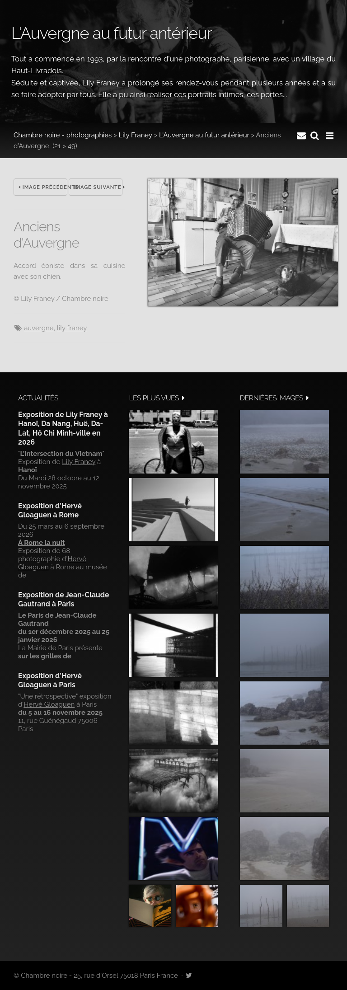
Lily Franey (135, 135)
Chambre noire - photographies (63, 135)
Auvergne (39, 328)
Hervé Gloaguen (49, 704)
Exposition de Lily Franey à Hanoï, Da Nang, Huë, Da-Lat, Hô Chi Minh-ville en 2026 (63, 428)
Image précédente (43, 187)
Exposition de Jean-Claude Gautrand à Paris (63, 599)
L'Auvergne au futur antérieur (204, 135)
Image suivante (98, 187)
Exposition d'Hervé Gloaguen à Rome (50, 510)
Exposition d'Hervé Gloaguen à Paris (50, 680)
